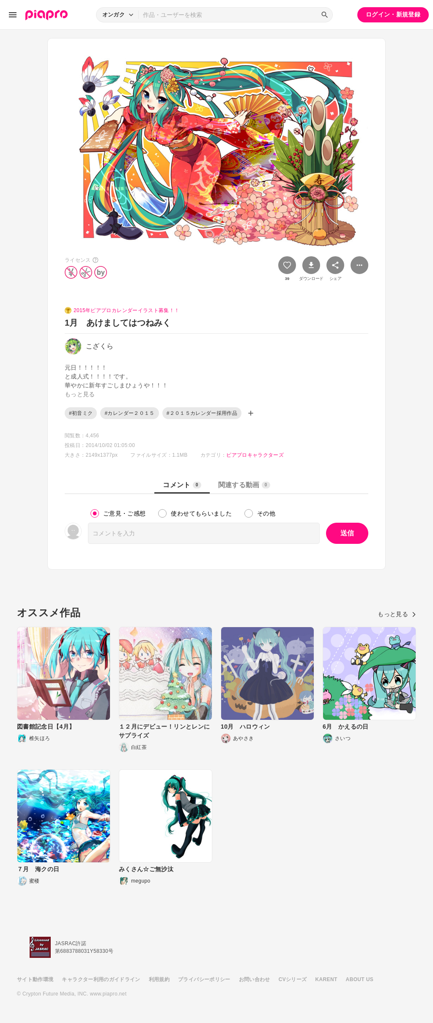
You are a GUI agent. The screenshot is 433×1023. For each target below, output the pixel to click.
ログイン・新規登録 (393, 14)
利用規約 (159, 979)
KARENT (326, 979)
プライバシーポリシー (204, 979)
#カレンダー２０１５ (129, 413)
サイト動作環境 (35, 979)
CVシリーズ (293, 979)
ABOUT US (359, 979)
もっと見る (397, 614)
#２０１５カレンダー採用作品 (202, 413)
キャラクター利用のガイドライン (101, 979)
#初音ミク (81, 413)
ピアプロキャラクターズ (255, 455)
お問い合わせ (254, 979)
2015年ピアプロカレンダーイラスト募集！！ (126, 310)
